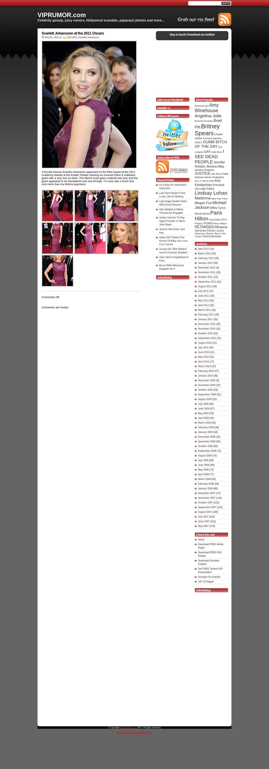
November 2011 (206, 272)
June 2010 (203, 352)
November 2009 (206, 385)
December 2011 (206, 267)
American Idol (202, 106)
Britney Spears (207, 129)
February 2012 (206, 258)
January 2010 (205, 375)
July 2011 (203, 291)
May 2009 (203, 413)
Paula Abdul (214, 219)
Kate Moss (216, 174)
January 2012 (205, 263)
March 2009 (204, 422)
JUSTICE (202, 173)
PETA (224, 219)
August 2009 (205, 399)
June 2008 (203, 465)
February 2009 (206, 427)
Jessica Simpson (204, 169)
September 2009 (207, 394)
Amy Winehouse (207, 107)
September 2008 (207, 450)
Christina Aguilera (212, 138)
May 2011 (203, 300)
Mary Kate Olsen (219, 198)
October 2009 (205, 389)
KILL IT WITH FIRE (204, 181)
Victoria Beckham (211, 236)
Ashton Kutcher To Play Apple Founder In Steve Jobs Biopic (172, 221)
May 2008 (203, 469)
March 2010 (204, 366)
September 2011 (207, 281)
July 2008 (203, 460)
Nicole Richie (202, 213)
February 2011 (206, 314)
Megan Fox (203, 203)
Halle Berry (216, 152)
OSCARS (72, 37)
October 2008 (205, 446)
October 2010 (205, 333)
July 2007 (203, 516)
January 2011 (205, 319)
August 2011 (205, 286)
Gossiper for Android (209, 577)
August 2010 (205, 342)
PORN (208, 223)
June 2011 (203, 295)
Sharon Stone (213, 233)
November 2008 (206, 441)
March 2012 (204, 253)
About (201, 539)
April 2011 (203, 305)
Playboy (199, 223)
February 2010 (206, 371)
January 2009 (205, 432)
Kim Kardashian (208, 183)
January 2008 (205, 488)
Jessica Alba (215, 166)
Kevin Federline (214, 177)
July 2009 (203, 403)
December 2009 (206, 380)
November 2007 (206, 497)
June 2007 (203, 521)
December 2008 (206, 436)
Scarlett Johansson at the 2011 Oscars (73, 33)
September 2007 (207, 507)
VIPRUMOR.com (62, 14)
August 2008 (205, 455)
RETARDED (204, 227)
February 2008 (206, 483)
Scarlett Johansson (88, 37)
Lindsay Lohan (211, 193)
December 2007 (206, 493)
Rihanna (221, 227)
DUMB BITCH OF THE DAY (211, 144)
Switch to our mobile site (134, 732)
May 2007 (203, 526)
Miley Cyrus (218, 207)
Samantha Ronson (205, 230)
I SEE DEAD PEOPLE (209, 156)
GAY (207, 152)
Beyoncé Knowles (204, 121)
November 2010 (206, 328)
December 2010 (206, 324)
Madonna (202, 198)
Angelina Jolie (208, 115)
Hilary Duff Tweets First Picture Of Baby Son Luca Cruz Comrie (173, 241)
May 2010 (203, 356)
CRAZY (198, 142)
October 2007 (205, 502)
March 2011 (204, 309)
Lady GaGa (206, 188)
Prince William (220, 223)
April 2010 (203, 361)
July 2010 (203, 347)
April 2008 (203, 474)
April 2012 (203, 248)
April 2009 (203, 418)
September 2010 (207, 338)
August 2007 (205, 512)
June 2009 (203, 408)
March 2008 (204, 479)
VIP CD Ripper (206, 581)
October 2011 (205, 277)
